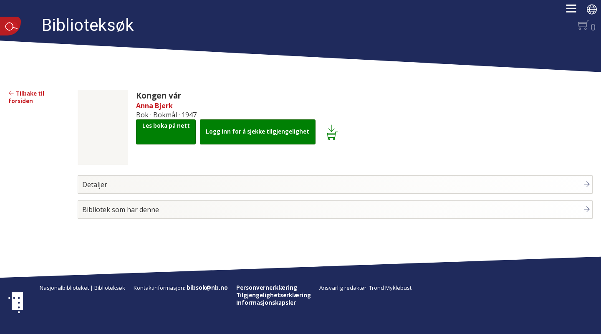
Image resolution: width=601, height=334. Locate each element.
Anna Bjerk (154, 105)
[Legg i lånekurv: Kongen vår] (334, 131)
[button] (575, 11)
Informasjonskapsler (266, 302)
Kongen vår (158, 95)
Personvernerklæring (266, 287)
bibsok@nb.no (207, 287)
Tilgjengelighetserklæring (273, 295)
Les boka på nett (166, 125)
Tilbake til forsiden (26, 97)
